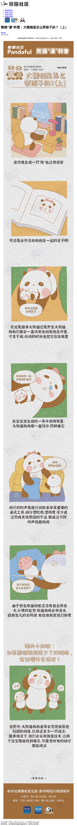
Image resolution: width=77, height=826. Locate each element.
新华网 (3, 33)
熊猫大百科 (9, 12)
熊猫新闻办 (9, 10)
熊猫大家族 (9, 14)
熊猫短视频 (9, 16)
